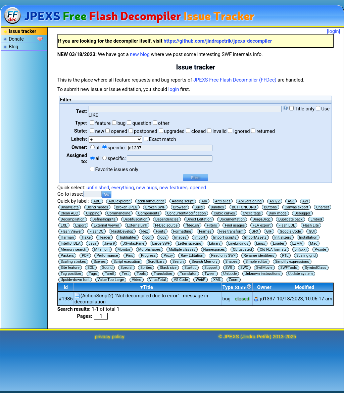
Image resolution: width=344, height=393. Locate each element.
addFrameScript (151, 201)
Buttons (270, 207)
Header (104, 237)
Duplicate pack (290, 219)
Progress (148, 255)
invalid (219, 131)
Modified (304, 287)
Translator (188, 274)
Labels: (79, 139)
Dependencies (167, 219)
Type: (81, 123)
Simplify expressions (292, 261)
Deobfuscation (135, 219)
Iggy (162, 237)
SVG (229, 267)
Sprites (146, 267)
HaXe (86, 237)
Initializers (283, 237)
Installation (308, 237)
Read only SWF (223, 255)
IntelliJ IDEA (71, 243)
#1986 (66, 299)
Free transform (231, 231)
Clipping (92, 213)
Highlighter (127, 237)
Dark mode (278, 213)
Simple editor (256, 261)
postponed (145, 131)
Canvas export (296, 207)
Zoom (234, 280)
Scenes (100, 261)
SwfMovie (264, 267)
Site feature (70, 267)
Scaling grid (305, 255)
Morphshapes (149, 249)
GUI (312, 231)
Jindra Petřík (255, 336)
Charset (322, 207)
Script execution (127, 261)
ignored (241, 131)
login (173, 89)
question (141, 123)
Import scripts (224, 237)
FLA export (262, 225)
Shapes (232, 261)
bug (121, 123)
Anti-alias (223, 201)
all (98, 148)
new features (173, 188)
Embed (316, 219)
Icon (147, 237)
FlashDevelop (122, 231)
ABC (96, 201)
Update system (300, 274)
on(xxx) (301, 249)
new (99, 131)
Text (125, 274)
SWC (244, 267)
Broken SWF (155, 207)
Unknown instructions (262, 274)
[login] (333, 31)
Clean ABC (69, 213)
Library (214, 243)
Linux (260, 243)
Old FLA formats (273, 249)
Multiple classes (182, 249)
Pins (129, 255)
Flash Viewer (71, 231)
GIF (269, 231)
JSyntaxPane (133, 243)
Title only (304, 109)
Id (66, 287)
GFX (254, 231)
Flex (144, 231)
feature (103, 123)
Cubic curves (224, 213)
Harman (67, 237)
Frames (205, 231)
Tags (93, 274)
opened (119, 131)
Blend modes (97, 207)
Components (148, 213)
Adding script (183, 201)
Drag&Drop (262, 219)
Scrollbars (156, 261)
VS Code (181, 280)
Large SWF (161, 243)
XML (216, 280)
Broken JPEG (127, 207)
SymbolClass (315, 267)
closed (198, 131)
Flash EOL (287, 225)
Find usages (235, 225)
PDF (85, 255)
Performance (107, 255)
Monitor (123, 249)
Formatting (182, 231)
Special (126, 267)
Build (199, 207)
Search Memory (204, 261)
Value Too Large (111, 280)
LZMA (297, 243)
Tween (209, 274)
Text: (81, 111)
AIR (204, 201)
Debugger (302, 213)
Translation (163, 274)
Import (199, 237)
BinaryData (70, 207)
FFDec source (166, 225)
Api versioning (249, 201)
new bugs (146, 188)
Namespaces (214, 249)
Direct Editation (199, 219)
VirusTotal (157, 280)
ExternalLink (137, 225)
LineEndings (238, 243)
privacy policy (110, 336)
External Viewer (106, 225)
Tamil (109, 274)
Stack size (168, 267)
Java (92, 243)
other (163, 123)
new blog (140, 54)
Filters (212, 225)
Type (228, 287)
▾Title (146, 287)
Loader (278, 243)
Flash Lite (311, 225)
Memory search (73, 249)
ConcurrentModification (186, 213)
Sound (107, 267)
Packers (67, 255)
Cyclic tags (252, 213)
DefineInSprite (103, 219)
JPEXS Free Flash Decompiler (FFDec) (234, 80)
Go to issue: (70, 194)
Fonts (160, 231)
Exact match (162, 139)
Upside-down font (75, 280)
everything (122, 188)
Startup (190, 267)
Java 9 (109, 243)
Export (80, 225)
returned (265, 131)
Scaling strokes (73, 261)
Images (180, 237)
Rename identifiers (259, 255)
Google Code (290, 231)
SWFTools (288, 267)
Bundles (217, 207)
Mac (313, 243)
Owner (264, 287)
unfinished (98, 188)
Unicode (230, 274)
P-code (320, 249)
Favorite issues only (117, 169)
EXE (64, 225)
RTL (285, 255)
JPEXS (231, 336)
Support (210, 267)
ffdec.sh (192, 225)
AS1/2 (274, 201)
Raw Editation (192, 255)
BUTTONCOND (244, 207)
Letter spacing (189, 243)
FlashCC (96, 231)
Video (136, 280)
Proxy (168, 255)
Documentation (232, 219)
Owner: (79, 147)
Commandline (118, 213)
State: (80, 131)
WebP (200, 280)
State (243, 287)
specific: (117, 148)
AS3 (291, 201)
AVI (305, 201)
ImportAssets (255, 237)
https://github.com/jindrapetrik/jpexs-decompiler (217, 41)
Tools (141, 274)
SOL (90, 267)
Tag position (71, 274)
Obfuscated (242, 249)
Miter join (102, 249)
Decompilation (73, 219)
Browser (180, 207)
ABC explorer (119, 201)
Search (178, 261)
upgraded (174, 131)
